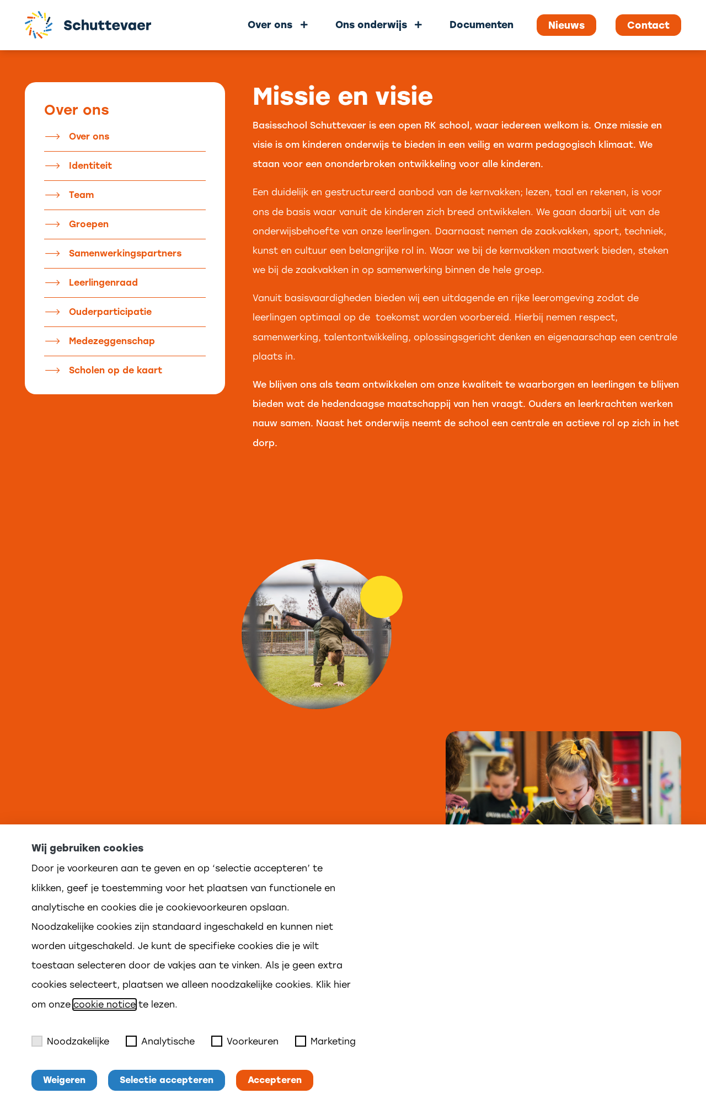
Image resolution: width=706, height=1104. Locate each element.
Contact (648, 25)
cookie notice (104, 1004)
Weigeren (64, 1080)
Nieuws (566, 25)
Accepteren (275, 1080)
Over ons (270, 24)
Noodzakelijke (70, 1041)
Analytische (160, 1041)
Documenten (482, 24)
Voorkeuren (245, 1041)
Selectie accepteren (166, 1080)
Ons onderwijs (371, 24)
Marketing (325, 1041)
